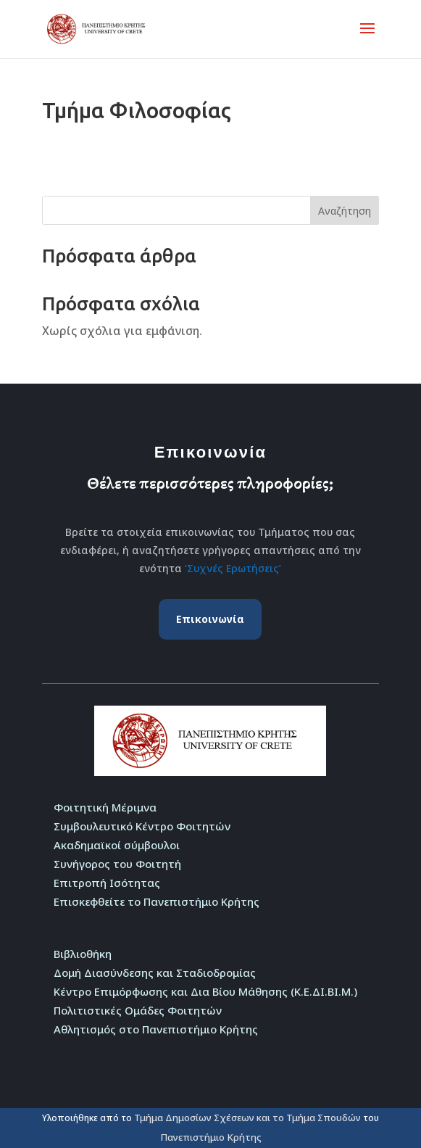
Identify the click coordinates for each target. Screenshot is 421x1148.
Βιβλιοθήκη (83, 953)
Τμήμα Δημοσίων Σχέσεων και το (210, 1117)
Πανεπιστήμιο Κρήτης (211, 1137)
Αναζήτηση (344, 211)
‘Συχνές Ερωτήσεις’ (233, 568)
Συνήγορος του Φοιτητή (117, 863)
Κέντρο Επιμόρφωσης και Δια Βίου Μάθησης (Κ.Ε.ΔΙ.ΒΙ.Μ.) (205, 991)
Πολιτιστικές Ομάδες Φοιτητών (138, 1010)
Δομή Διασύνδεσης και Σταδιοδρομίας (155, 972)
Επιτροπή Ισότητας (107, 882)
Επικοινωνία (210, 619)
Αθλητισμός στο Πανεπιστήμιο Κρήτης (156, 1029)
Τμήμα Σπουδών (323, 1117)
